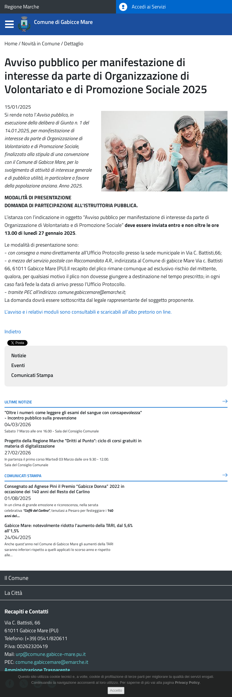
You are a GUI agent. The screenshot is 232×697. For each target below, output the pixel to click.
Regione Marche (21, 6)
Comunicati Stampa (32, 375)
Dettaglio (73, 43)
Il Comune (16, 577)
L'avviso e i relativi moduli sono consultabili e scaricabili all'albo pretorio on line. (88, 312)
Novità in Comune (41, 43)
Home (10, 43)
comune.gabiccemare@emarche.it (51, 662)
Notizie (18, 355)
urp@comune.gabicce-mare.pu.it (51, 654)
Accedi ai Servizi (142, 7)
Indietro (12, 331)
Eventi (18, 365)
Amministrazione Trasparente (37, 670)
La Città (13, 592)
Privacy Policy (187, 682)
